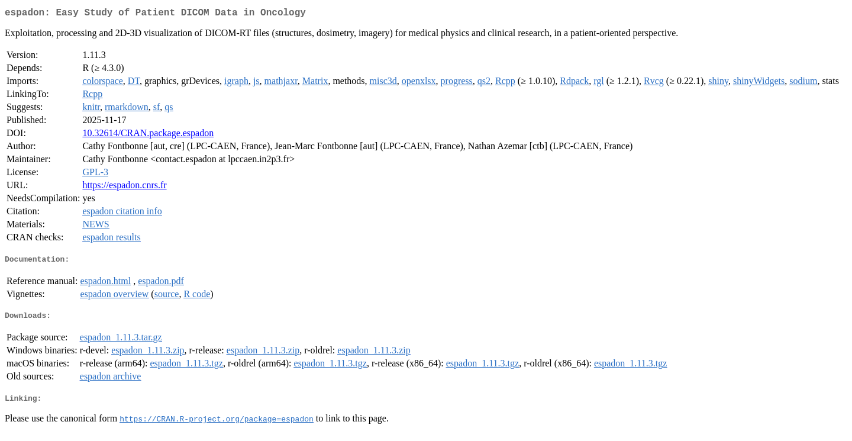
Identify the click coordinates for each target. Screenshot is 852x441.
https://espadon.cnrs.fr (124, 187)
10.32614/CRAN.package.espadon (148, 135)
